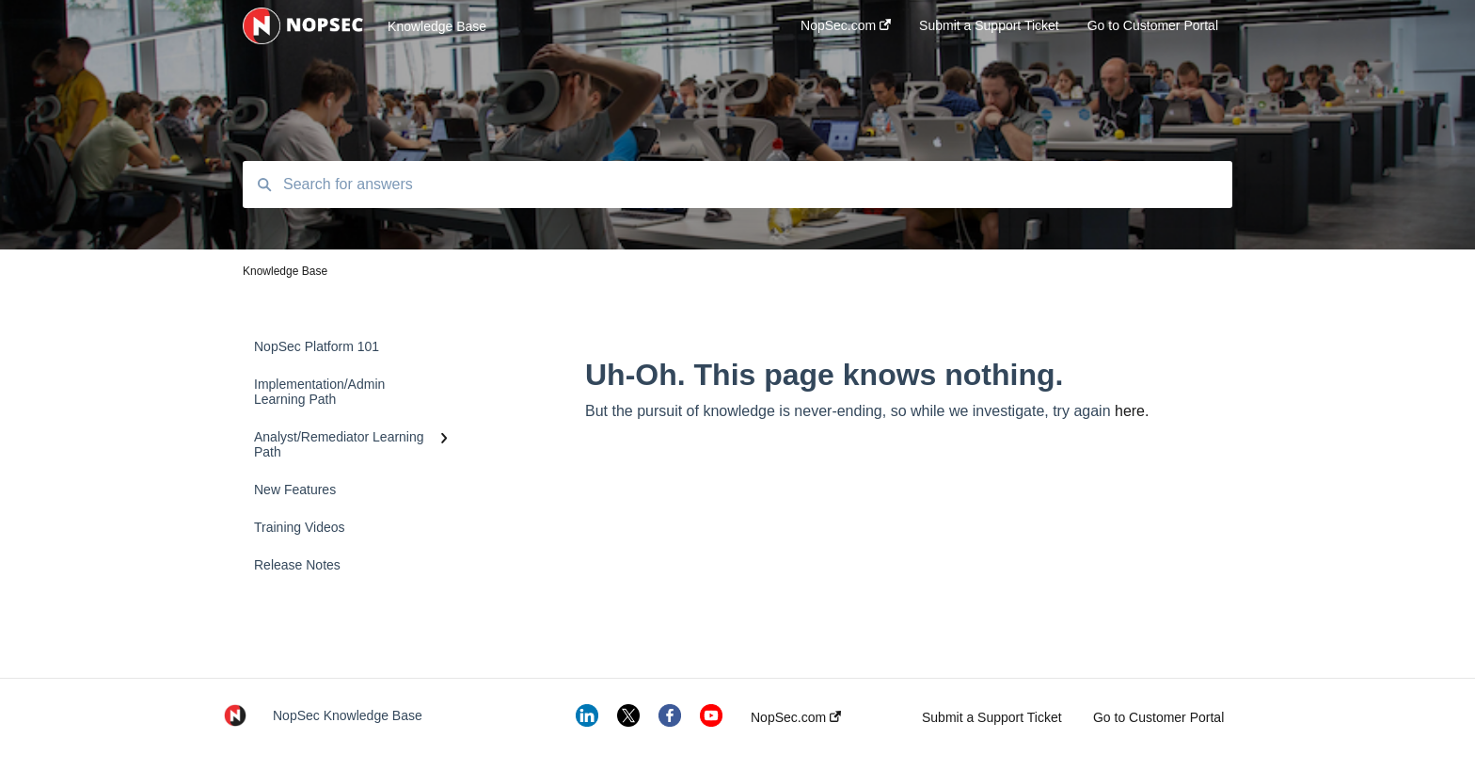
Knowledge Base (437, 26)
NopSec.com (796, 717)
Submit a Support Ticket (992, 717)
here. (1132, 411)
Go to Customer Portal (1158, 717)
